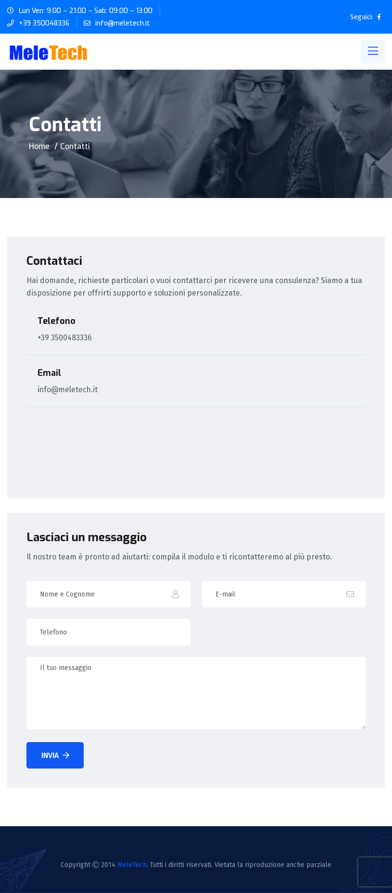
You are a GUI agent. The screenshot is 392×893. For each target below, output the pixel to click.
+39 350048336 (44, 23)
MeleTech (132, 865)
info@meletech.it (123, 23)
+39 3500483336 (65, 337)
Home (39, 146)
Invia (55, 755)
